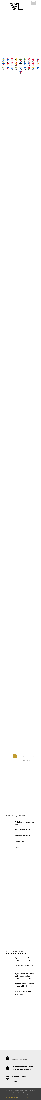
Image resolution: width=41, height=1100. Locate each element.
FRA (29, 64)
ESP (16, 64)
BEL (16, 60)
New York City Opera (22, 829)
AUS (8, 60)
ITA (3, 68)
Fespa (17, 848)
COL (3, 64)
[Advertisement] (20, 35)
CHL (33, 60)
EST (20, 64)
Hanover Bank (20, 842)
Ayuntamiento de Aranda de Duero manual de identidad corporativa (24, 976)
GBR (33, 64)
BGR (20, 60)
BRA (25, 60)
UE (38, 68)
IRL (38, 64)
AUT (12, 60)
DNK (12, 64)
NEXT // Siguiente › (28, 760)
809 (33, 756)
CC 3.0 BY (29, 1097)
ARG (3, 60)
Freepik (24, 1095)
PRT (29, 68)
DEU (8, 64)
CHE (29, 60)
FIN (25, 64)
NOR (25, 68)
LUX (12, 68)
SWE (33, 68)
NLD (20, 68)
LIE (8, 68)
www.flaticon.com (11, 1097)
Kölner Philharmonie (22, 835)
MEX (16, 68)
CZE (38, 60)
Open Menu (33, 3)
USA (20, 72)
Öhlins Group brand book (24, 966)
